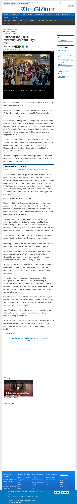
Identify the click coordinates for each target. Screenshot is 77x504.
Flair (67, 20)
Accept (57, 492)
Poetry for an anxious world (65, 66)
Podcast (18, 23)
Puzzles (24, 23)
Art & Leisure (40, 20)
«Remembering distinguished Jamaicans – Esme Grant (28, 338)
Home (6, 14)
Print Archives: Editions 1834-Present (9, 487)
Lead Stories (14, 14)
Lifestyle (14, 17)
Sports (30, 14)
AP (48, 88)
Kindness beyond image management (64, 77)
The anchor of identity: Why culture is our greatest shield (65, 59)
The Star (33, 477)
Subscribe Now (24, 3)
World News (7, 20)
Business (49, 14)
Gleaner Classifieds (36, 479)
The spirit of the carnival (64, 74)
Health (6, 17)
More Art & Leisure (63, 38)
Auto (20, 20)
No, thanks (65, 492)
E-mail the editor (62, 40)
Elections (57, 20)
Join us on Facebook (11, 31)
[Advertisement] (29, 356)
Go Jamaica (34, 480)
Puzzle (19, 488)
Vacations (6, 23)
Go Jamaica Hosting (51, 480)
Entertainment (39, 14)
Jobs (12, 23)
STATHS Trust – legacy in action (64, 56)
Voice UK (33, 486)
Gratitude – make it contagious (63, 51)
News (23, 14)
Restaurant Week (50, 477)
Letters (57, 14)
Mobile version (9, 28)
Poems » (29, 340)
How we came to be (63, 71)
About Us (62, 480)
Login (18, 3)
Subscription (63, 486)
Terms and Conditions (65, 488)
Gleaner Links (64, 474)
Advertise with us (64, 478)
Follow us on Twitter (10, 33)
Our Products (63, 477)
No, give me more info (15, 502)
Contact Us (62, 482)
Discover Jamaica (50, 479)
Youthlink (33, 484)
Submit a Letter (64, 489)
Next (52, 51)
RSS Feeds (20, 484)
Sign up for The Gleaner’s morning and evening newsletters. (26, 169)
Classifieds (49, 20)
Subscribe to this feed (11, 29)
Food (25, 20)
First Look (48, 482)
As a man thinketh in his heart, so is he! (64, 63)
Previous (6, 51)
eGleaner (13, 3)
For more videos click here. (11, 397)
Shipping (32, 20)
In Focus (15, 20)
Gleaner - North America (37, 482)
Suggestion (62, 484)
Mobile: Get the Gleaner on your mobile (23, 478)
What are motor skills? (64, 69)
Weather (48, 484)
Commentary (66, 14)
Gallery (19, 486)
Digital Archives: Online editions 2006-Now (9, 480)
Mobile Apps (7, 3)
